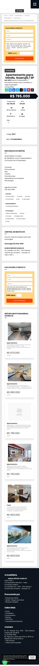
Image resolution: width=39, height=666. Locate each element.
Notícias (8, 618)
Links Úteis (9, 620)
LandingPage (9, 72)
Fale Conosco (10, 642)
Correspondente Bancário (13, 623)
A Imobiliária (9, 614)
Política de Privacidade (13, 644)
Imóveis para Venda (11, 599)
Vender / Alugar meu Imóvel (14, 601)
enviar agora (19, 59)
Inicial (7, 613)
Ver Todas (19, 11)
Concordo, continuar (32, 657)
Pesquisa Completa (11, 603)
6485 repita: (10, 297)
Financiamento (10, 617)
